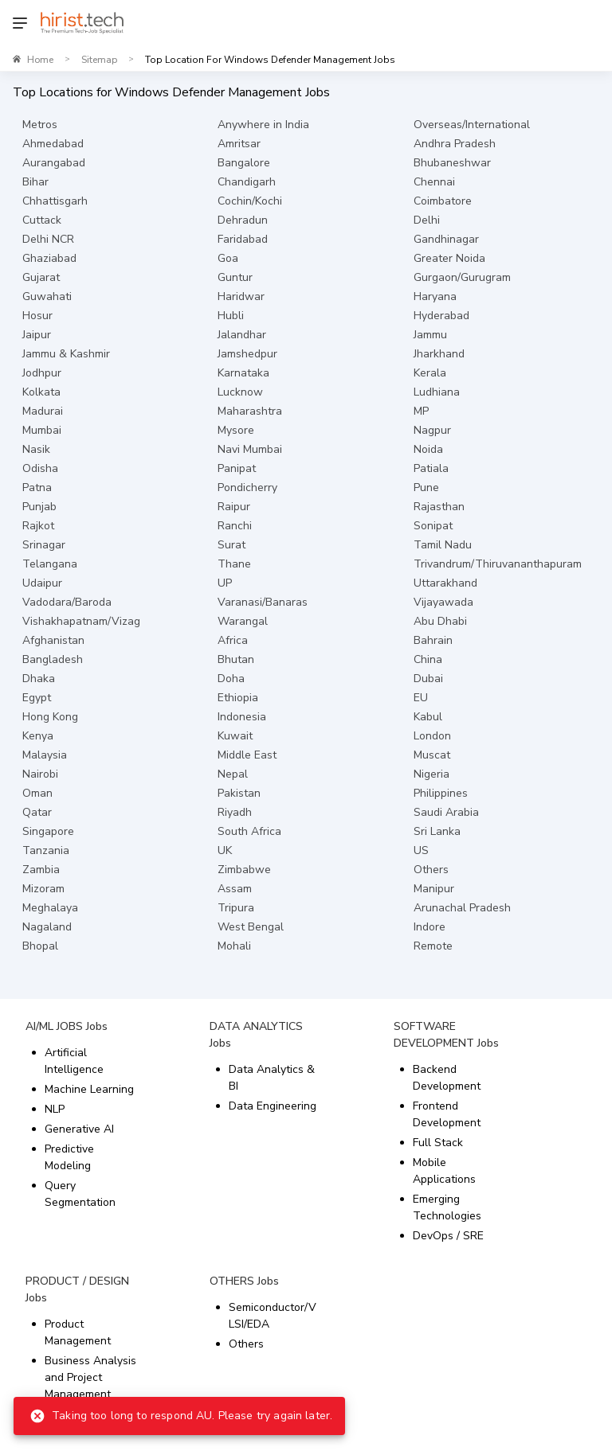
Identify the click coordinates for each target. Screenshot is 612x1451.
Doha (231, 678)
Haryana (435, 296)
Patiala (431, 468)
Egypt (36, 697)
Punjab (39, 506)
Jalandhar (242, 334)
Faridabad (243, 239)
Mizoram (43, 888)
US (421, 850)
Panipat (237, 468)
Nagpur (432, 430)
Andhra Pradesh (455, 143)
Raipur (234, 506)
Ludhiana (437, 392)
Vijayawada (443, 602)
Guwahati (47, 296)
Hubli (231, 315)
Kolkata (41, 392)
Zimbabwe (244, 869)
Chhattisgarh (55, 201)
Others (431, 869)
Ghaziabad (49, 258)
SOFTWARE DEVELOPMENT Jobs (446, 1035)
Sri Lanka (437, 831)
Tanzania (45, 850)
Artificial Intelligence (74, 1061)
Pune (426, 487)
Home (40, 59)
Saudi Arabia (446, 812)
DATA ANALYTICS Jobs (256, 1035)
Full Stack (438, 1142)
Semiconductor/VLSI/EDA (272, 1316)
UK (225, 850)
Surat (231, 544)
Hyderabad (441, 315)
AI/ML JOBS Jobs (67, 1026)
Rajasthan (439, 506)
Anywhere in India (263, 124)
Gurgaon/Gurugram (462, 277)
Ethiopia (238, 697)
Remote (433, 946)
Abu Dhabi (440, 621)
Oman (37, 793)
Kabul (428, 716)
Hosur (37, 315)
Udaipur (42, 583)
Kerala (430, 372)
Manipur (434, 888)
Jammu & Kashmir (66, 353)
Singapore (48, 831)
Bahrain (433, 640)
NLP (55, 1109)
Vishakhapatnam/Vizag (81, 621)
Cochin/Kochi (250, 201)
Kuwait (235, 735)
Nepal (233, 774)
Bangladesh (52, 659)
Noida (428, 449)
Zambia (41, 869)
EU (421, 697)
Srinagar (43, 544)
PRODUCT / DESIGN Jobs (77, 1289)
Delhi (427, 220)
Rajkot (38, 525)
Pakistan (239, 793)
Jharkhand (439, 353)
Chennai (434, 181)
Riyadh (235, 812)
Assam (235, 888)
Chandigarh (247, 181)
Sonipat (433, 525)
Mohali (234, 946)
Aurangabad (53, 162)
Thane (234, 563)
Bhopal (40, 946)
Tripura (236, 907)
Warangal (243, 621)
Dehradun (243, 220)
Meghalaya (50, 907)
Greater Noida (449, 258)
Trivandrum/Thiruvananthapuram (498, 563)
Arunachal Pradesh (462, 907)
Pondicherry (247, 487)
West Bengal (251, 926)
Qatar (37, 812)
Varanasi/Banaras (263, 602)
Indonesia (242, 716)
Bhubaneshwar (452, 162)
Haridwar (241, 296)
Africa (233, 640)
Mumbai (41, 430)
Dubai (428, 678)
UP (225, 583)
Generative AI (79, 1129)
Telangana (49, 563)
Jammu (430, 334)
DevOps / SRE (448, 1235)
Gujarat (41, 277)
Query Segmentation (80, 1194)
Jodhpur (41, 372)
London (432, 735)
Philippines (441, 793)
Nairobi (40, 774)
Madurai (42, 411)
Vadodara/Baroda (67, 602)
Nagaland (47, 926)
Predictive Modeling (69, 1157)
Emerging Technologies (447, 1207)
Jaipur (36, 334)
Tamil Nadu (443, 544)
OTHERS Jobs (244, 1281)
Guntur (235, 277)
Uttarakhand (445, 583)
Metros (39, 124)
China (428, 659)
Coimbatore (443, 201)
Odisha (40, 468)
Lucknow (240, 392)
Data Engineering (272, 1106)
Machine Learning (89, 1089)
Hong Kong (50, 716)
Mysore (236, 430)
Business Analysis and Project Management (90, 1377)
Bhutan (236, 659)
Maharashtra (250, 411)
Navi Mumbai (250, 449)
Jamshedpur (247, 353)
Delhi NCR (48, 239)
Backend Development (447, 1078)
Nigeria (431, 774)
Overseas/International (472, 124)
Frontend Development (447, 1114)
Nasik (36, 449)
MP (421, 411)
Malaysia (44, 755)
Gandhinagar (446, 239)
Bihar (35, 181)
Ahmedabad (53, 143)
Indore (429, 926)
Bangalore (244, 162)
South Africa (249, 831)
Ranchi (235, 525)
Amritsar (239, 143)
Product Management (78, 1332)
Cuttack (41, 220)
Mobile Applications (444, 1171)
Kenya (37, 735)
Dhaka (38, 678)
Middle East (247, 755)
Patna (37, 487)
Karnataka (243, 372)
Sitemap (99, 59)
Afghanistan (53, 640)
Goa (228, 258)
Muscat (432, 755)
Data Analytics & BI (272, 1078)
